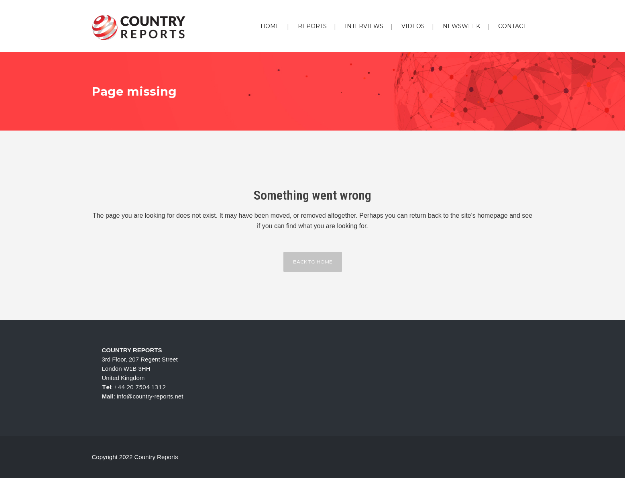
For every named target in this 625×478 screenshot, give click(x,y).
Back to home (312, 262)
